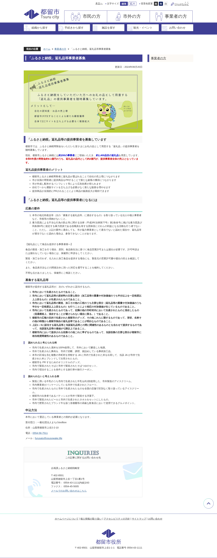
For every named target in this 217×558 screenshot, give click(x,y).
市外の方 (132, 16)
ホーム (46, 49)
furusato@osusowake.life (48, 438)
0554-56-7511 (40, 433)
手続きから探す (74, 27)
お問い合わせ (177, 27)
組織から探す (40, 27)
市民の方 (92, 16)
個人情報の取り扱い (91, 518)
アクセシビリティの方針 (117, 518)
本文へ (99, 3)
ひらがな (182, 4)
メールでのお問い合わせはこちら (69, 490)
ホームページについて (66, 518)
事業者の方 (176, 16)
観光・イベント (142, 27)
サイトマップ (139, 518)
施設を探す (108, 27)
